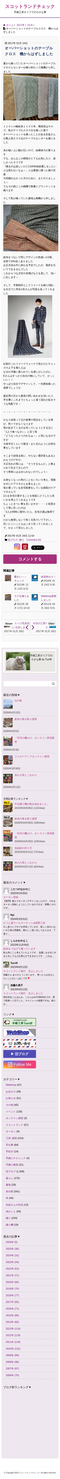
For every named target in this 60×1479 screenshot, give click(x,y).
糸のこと (11, 1211)
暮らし (9, 1178)
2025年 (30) (12, 1249)
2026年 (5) (12, 1242)
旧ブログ (13, 539)
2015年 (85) (12, 1315)
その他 (9, 1105)
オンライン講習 (14, 1118)
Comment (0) (33, 539)
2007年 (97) (12, 1368)
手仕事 (9, 1145)
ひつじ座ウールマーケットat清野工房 (24, 923)
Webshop (11, 1085)
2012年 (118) (13, 1335)
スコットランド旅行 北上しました (23, 971)
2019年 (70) (12, 1288)
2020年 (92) (12, 1282)
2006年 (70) (12, 1375)
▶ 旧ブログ (20, 1054)
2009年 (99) (12, 1355)
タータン (11, 1131)
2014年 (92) (12, 1322)
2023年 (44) (12, 1262)
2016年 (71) (12, 1308)
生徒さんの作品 (14, 1204)
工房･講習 (11, 1138)
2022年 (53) (12, 1268)
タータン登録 (10, 897)
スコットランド (14, 1125)
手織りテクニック (16, 1158)
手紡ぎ (9, 1151)
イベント (11, 1111)
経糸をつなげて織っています (19, 948)
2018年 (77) (12, 1295)
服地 (8, 1184)
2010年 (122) (13, 1348)
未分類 (9, 1191)
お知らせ (11, 1098)
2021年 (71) (12, 1275)
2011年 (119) (13, 1342)
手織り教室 (12, 1164)
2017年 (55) (12, 1302)
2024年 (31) (12, 1255)
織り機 (9, 1224)
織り (21, 539)
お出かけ (11, 1091)
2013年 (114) (13, 1328)
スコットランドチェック (30, 6)
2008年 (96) (12, 1362)
